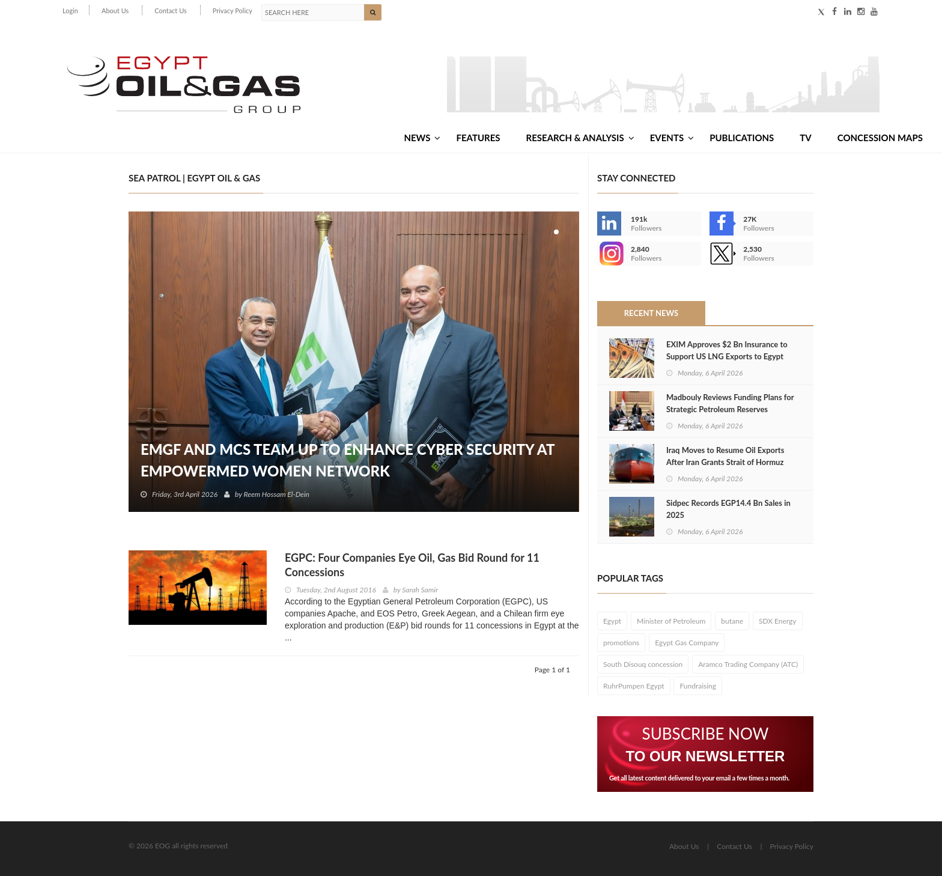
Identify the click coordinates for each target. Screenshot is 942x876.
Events (672, 137)
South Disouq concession (642, 664)
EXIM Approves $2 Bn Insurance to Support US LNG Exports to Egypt (727, 350)
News (422, 137)
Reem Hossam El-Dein (277, 494)
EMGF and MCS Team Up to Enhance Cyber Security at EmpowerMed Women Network (348, 459)
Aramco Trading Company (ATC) (748, 664)
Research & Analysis (580, 137)
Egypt (612, 620)
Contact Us (170, 10)
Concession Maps (880, 137)
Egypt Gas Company (687, 642)
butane (732, 620)
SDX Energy (778, 620)
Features (478, 137)
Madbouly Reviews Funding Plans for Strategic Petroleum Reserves (730, 403)
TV (805, 137)
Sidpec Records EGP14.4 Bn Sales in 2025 (728, 509)
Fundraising (697, 685)
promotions (621, 642)
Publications (742, 137)
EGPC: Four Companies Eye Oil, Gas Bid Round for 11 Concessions (412, 565)
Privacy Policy (232, 10)
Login (70, 10)
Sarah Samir (420, 589)
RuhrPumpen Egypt (633, 685)
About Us (115, 10)
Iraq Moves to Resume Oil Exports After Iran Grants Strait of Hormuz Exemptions (725, 462)
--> (609, 254)
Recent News (651, 313)
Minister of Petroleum (671, 620)
